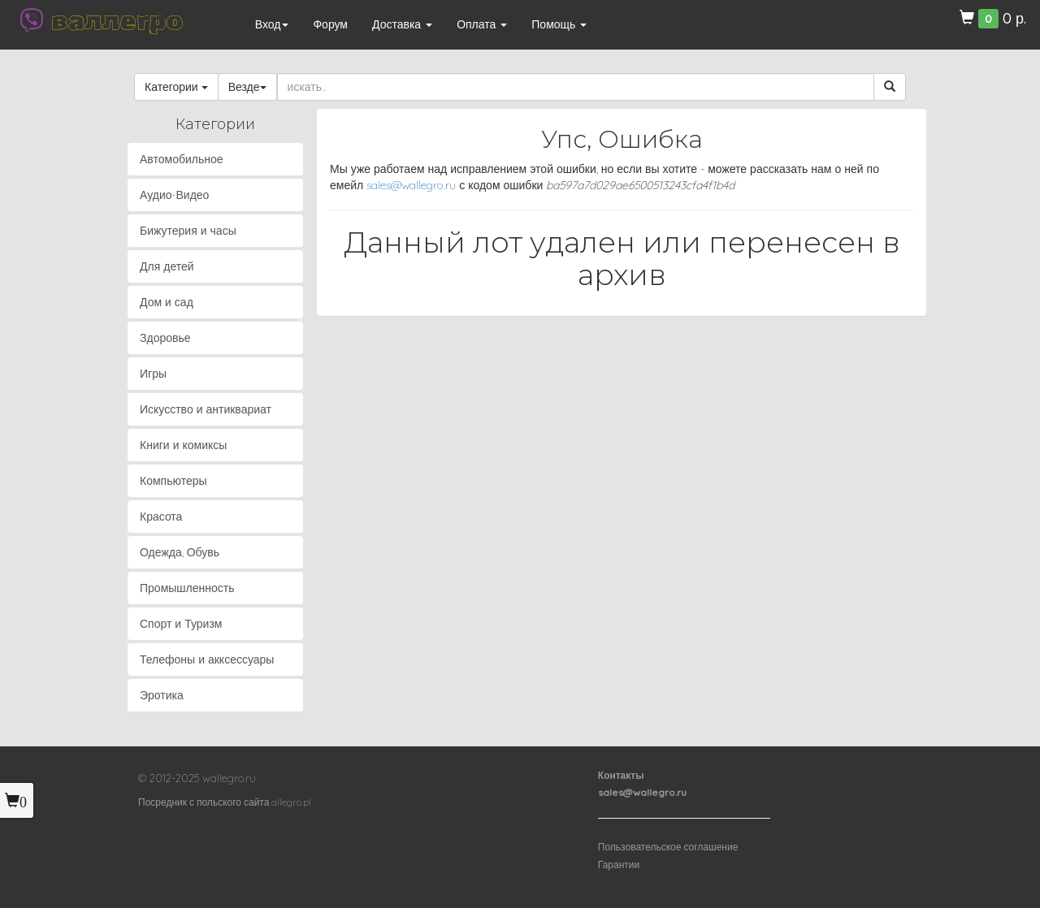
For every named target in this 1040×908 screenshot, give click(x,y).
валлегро (117, 20)
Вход (272, 24)
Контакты (621, 775)
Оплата (482, 24)
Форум (330, 24)
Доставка (402, 24)
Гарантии (618, 864)
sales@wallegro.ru (411, 185)
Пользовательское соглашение (668, 847)
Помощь (559, 24)
